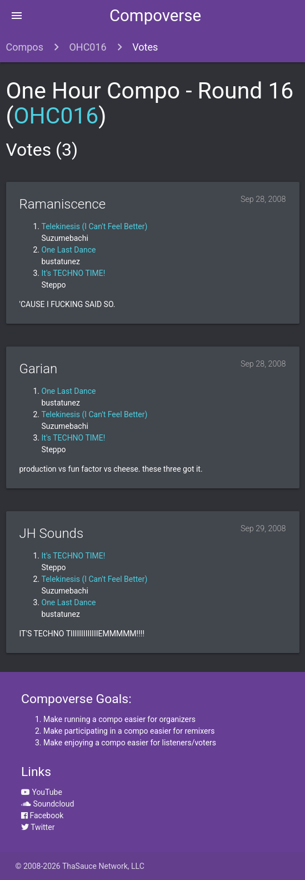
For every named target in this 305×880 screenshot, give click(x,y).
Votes (145, 47)
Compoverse (155, 15)
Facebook (42, 815)
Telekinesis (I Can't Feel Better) (95, 226)
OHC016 (87, 47)
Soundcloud (47, 803)
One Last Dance (69, 249)
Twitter (37, 827)
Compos (24, 47)
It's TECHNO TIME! (74, 273)
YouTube (41, 792)
